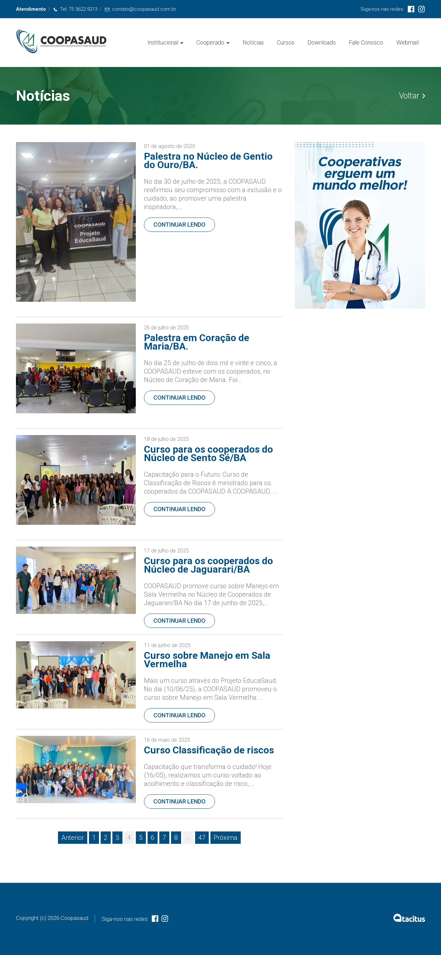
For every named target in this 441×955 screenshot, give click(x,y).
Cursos (285, 42)
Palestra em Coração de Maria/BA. (196, 342)
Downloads (321, 42)
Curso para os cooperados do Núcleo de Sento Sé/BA (208, 453)
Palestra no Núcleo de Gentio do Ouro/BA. (208, 160)
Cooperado (210, 42)
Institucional (163, 42)
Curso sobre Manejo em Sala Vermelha (207, 660)
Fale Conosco (366, 42)
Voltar (412, 96)
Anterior (72, 838)
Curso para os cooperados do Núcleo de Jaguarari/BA (208, 565)
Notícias (253, 42)
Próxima (225, 838)
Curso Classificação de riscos (209, 750)
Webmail (407, 42)
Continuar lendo (179, 224)
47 (202, 838)
